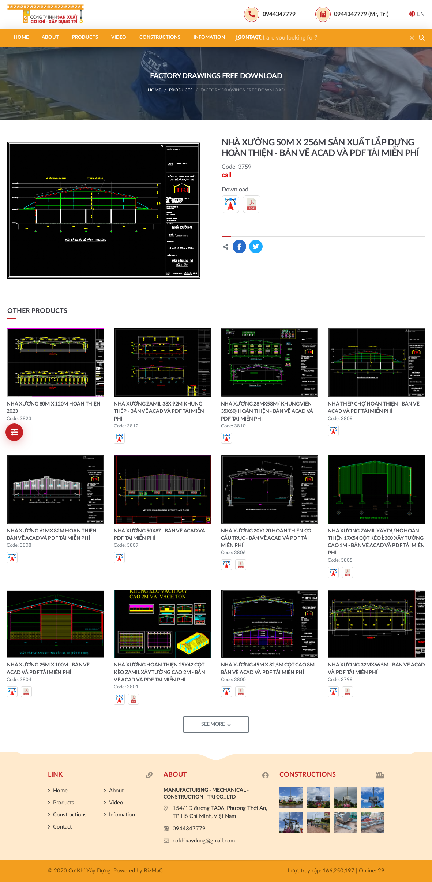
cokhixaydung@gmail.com (204, 841)
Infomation (209, 37)
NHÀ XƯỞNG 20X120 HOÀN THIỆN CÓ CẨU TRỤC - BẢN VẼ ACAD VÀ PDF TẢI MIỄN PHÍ (266, 538)
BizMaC (153, 871)
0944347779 (189, 828)
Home (21, 37)
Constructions (159, 37)
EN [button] (417, 14)
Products (85, 37)
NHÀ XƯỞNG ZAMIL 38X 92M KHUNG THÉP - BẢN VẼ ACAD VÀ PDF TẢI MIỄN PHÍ (159, 411)
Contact (249, 37)
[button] (421, 38)
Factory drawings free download (242, 90)
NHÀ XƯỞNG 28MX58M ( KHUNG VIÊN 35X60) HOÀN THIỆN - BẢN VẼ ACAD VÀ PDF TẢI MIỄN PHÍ (267, 411)
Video (118, 37)
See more (216, 724)
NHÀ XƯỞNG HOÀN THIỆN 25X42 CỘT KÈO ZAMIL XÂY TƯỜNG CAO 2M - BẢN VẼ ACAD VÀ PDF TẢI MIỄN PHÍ (159, 672)
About (50, 37)
